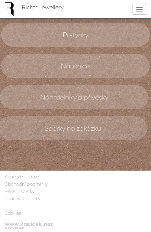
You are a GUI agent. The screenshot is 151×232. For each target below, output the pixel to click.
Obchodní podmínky (26, 184)
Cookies (13, 213)
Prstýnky (75, 35)
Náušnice (75, 66)
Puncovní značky (22, 198)
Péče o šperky (20, 191)
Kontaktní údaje (22, 176)
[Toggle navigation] (139, 9)
